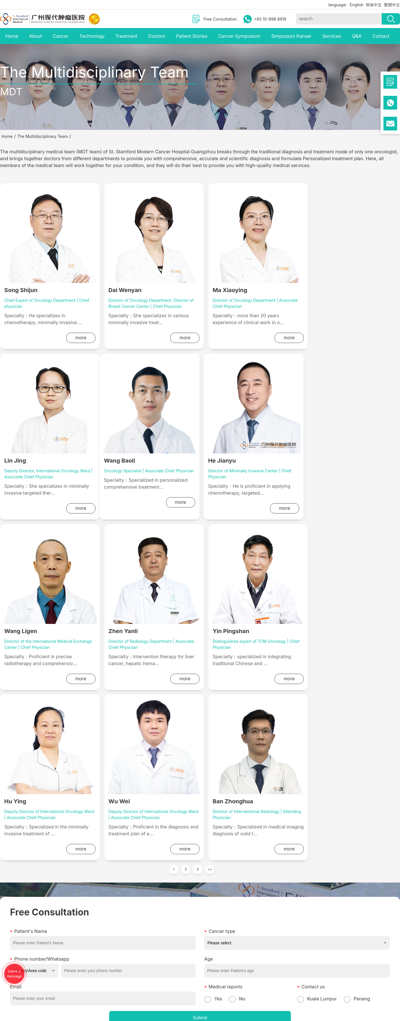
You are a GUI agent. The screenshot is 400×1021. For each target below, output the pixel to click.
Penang (357, 828)
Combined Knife (113, 929)
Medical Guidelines (165, 914)
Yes (213, 828)
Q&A (357, 36)
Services (331, 36)
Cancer (61, 36)
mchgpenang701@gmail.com (246, 920)
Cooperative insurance (168, 935)
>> (209, 699)
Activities (8, 929)
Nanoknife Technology (119, 937)
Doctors (156, 36)
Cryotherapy (109, 921)
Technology (92, 36)
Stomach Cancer (64, 929)
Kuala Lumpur (317, 828)
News (5, 921)
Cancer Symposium (239, 36)
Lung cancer (61, 914)
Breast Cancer (62, 937)
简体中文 (374, 4)
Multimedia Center (17, 914)
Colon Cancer (62, 945)
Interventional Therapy (119, 914)
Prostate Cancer (64, 952)
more (75, 338)
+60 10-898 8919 (270, 19)
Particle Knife (110, 952)
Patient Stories (191, 36)
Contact (380, 36)
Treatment (126, 36)
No (237, 828)
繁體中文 (392, 4)
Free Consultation (220, 19)
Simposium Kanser (291, 36)
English (356, 4)
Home (11, 36)
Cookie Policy (305, 986)
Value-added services (167, 943)
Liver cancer (60, 921)
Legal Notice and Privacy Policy (268, 986)
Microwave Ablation (116, 945)
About (35, 36)
